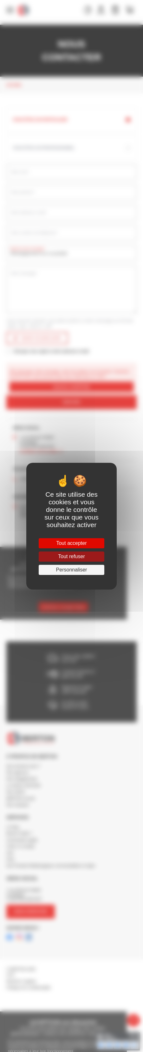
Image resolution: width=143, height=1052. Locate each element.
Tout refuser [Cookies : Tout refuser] (71, 556)
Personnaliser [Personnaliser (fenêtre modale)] (71, 569)
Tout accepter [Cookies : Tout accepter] (71, 543)
